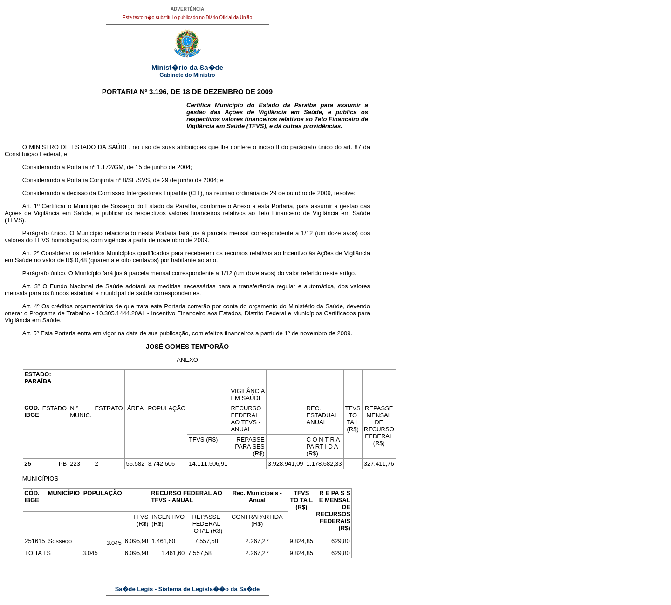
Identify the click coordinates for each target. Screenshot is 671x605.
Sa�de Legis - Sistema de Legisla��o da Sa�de (187, 588)
